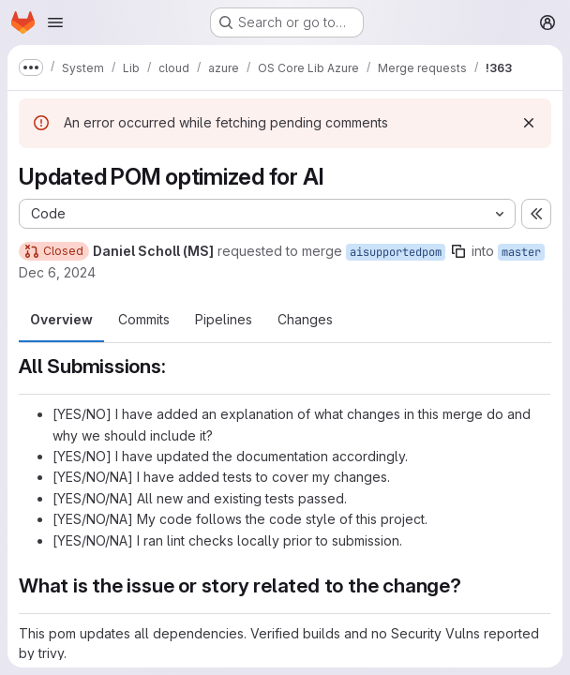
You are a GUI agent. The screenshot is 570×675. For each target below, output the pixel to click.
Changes (305, 319)
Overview (61, 319)
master (521, 252)
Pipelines (223, 319)
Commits (144, 319)
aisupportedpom (396, 252)
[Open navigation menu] (55, 23)
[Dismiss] (529, 123)
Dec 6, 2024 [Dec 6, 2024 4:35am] (57, 272)
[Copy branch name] (458, 251)
